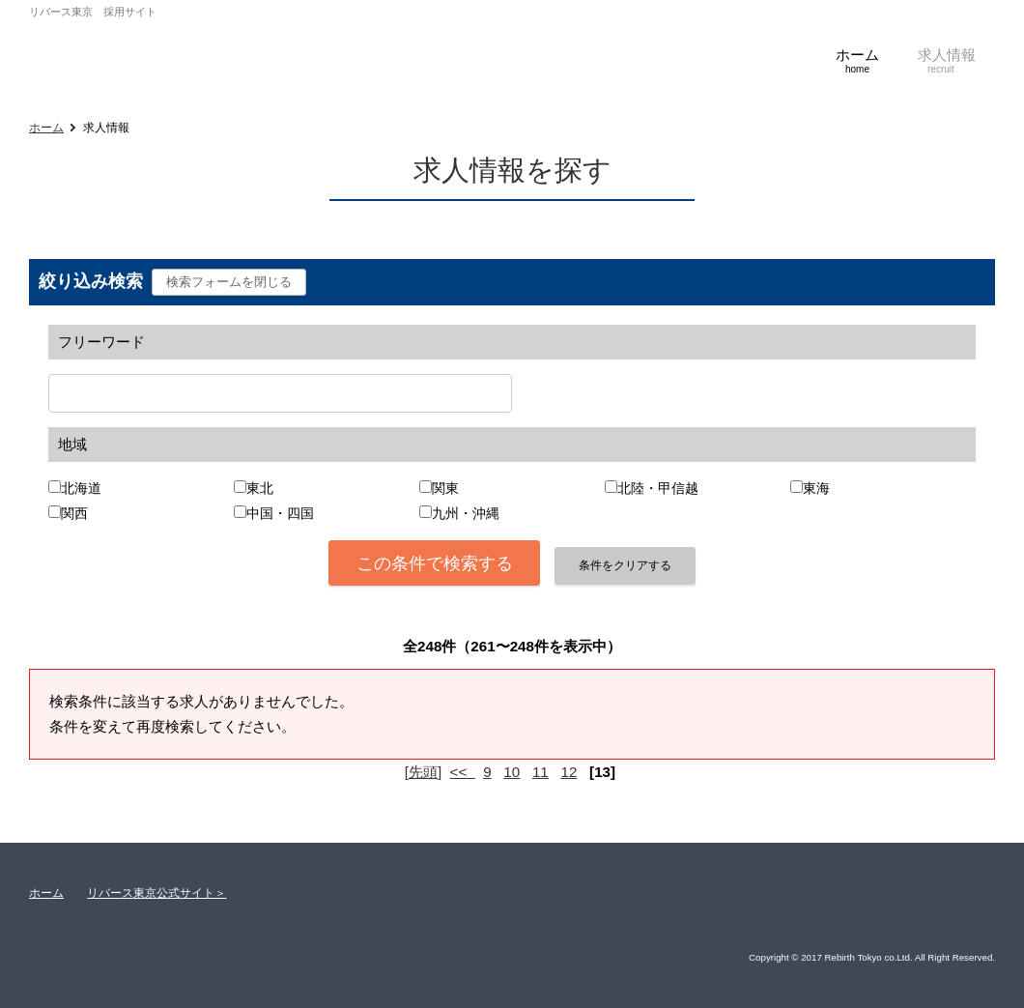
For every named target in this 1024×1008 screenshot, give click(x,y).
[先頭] (423, 771)
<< (462, 771)
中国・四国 (280, 513)
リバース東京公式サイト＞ (156, 893)
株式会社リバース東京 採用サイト (168, 51)
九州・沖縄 (465, 513)
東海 (816, 488)
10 (511, 771)
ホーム (46, 127)
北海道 (81, 488)
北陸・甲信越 (657, 488)
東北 (259, 488)
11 (540, 771)
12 (569, 771)
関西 (74, 513)
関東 (445, 488)
